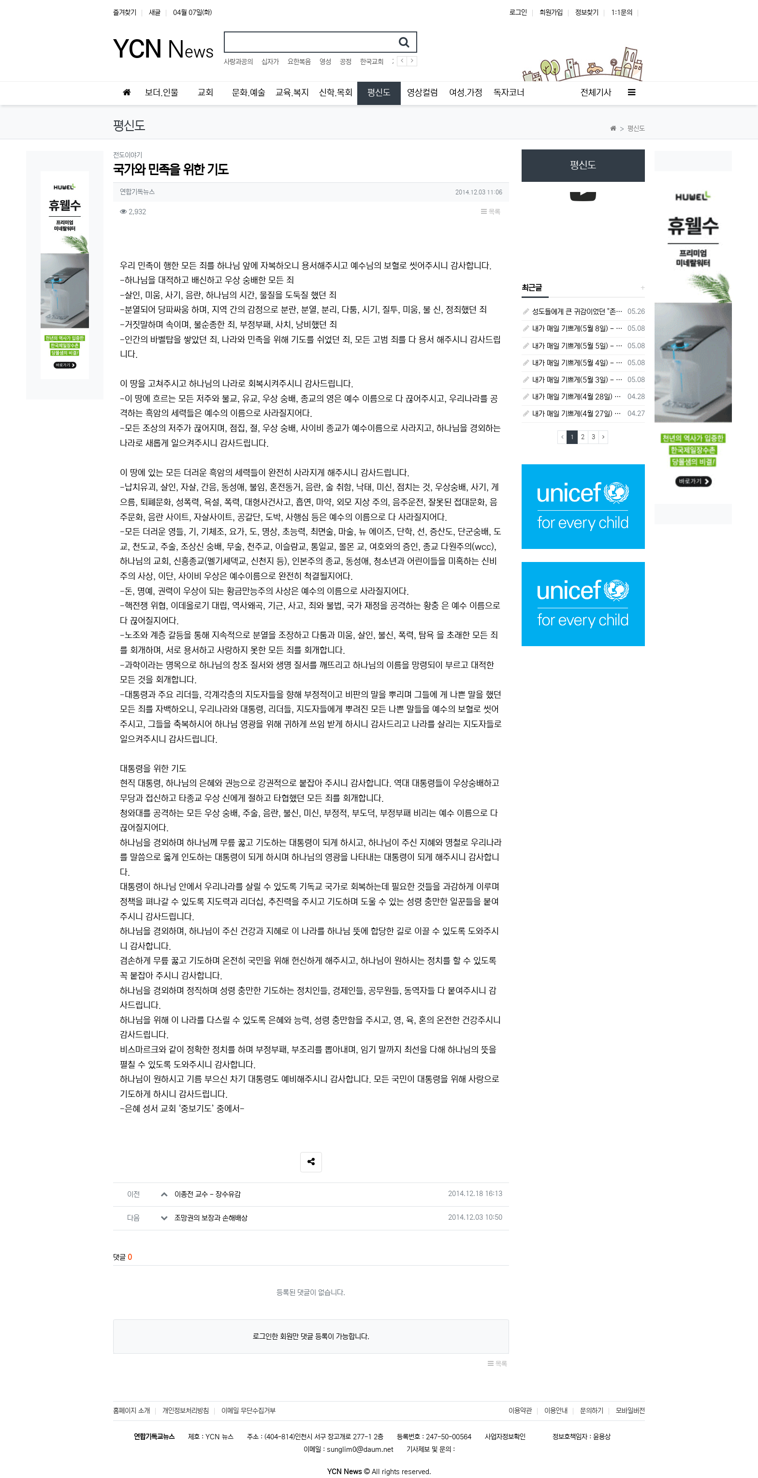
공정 (345, 62)
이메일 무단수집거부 (248, 1411)
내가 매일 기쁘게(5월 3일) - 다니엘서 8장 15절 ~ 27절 (573, 380)
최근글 (532, 287)
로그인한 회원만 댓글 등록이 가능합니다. (311, 1336)
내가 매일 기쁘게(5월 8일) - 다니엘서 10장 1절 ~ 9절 (573, 329)
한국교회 (371, 62)
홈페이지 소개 (131, 1411)
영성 (325, 62)
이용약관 (520, 1411)
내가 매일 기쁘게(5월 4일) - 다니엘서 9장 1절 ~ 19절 (573, 363)
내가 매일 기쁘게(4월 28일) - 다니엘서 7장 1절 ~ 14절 (573, 397)
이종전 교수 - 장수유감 (208, 1194)
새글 (154, 12)
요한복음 (299, 62)
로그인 (518, 12)
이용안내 (556, 1411)
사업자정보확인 (505, 1437)
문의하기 (591, 1411)
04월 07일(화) (192, 12)
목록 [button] (490, 212)
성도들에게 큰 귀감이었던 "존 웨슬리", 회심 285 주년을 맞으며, (573, 312)
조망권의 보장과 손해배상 (211, 1218)
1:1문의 (621, 12)
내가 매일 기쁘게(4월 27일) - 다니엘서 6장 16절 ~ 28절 (573, 414)
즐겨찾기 (124, 12)
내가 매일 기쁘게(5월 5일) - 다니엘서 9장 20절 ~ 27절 (573, 346)
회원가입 (551, 12)
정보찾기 (586, 12)
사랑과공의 (238, 62)
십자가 (270, 62)
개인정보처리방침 (185, 1411)
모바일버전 (630, 1411)
